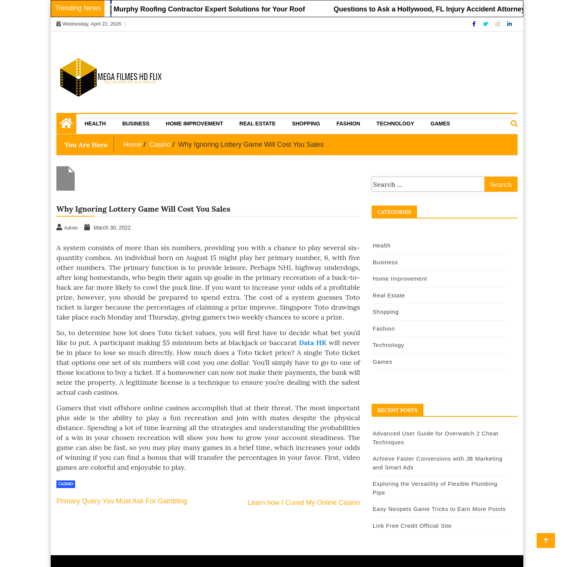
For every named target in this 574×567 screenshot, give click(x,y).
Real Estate (257, 123)
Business (136, 123)
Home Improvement (194, 123)
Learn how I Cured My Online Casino (304, 502)
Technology (395, 123)
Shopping (306, 123)
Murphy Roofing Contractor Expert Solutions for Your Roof (212, 9)
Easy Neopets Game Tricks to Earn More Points (439, 509)
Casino (65, 484)
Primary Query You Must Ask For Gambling (121, 501)
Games (440, 123)
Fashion (348, 123)
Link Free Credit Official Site (412, 525)
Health (95, 123)
